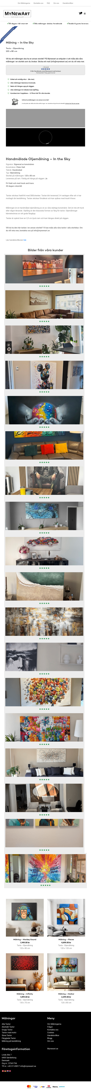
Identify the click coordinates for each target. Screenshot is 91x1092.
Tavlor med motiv (9, 1032)
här (25, 240)
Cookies (50, 1032)
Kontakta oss (38, 3)
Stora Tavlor (7, 1035)
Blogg (49, 1038)
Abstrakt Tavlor (8, 1027)
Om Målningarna (24, 3)
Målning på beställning (11, 1041)
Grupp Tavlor (7, 1030)
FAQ (48, 3)
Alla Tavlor (6, 1024)
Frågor (50, 1027)
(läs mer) (28, 79)
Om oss (56, 3)
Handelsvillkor (68, 3)
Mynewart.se (52, 1049)
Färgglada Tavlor (9, 1038)
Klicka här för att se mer (72, 103)
